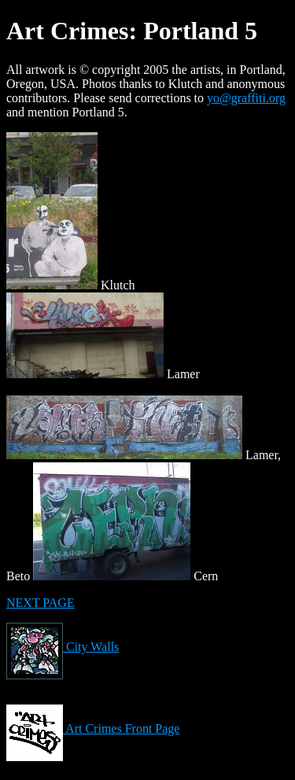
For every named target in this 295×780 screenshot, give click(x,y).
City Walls (62, 646)
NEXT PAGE (40, 602)
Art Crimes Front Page (92, 728)
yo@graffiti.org (246, 98)
